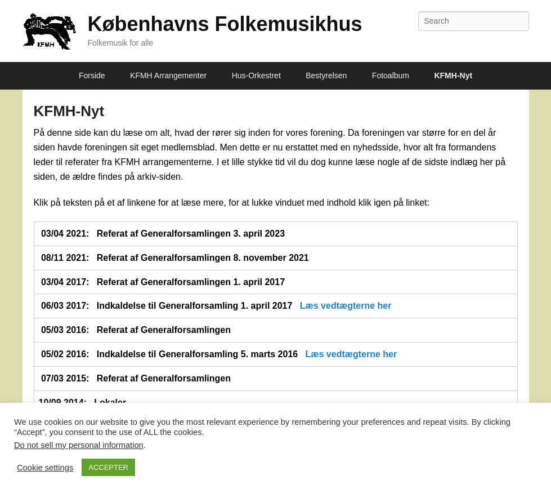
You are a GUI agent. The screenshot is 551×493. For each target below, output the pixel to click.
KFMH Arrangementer (168, 75)
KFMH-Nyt (453, 75)
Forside (92, 75)
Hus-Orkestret (256, 75)
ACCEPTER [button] (108, 467)
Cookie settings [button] (45, 467)
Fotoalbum (390, 75)
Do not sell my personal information (79, 445)
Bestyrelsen (326, 75)
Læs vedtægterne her (346, 305)
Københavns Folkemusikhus (225, 23)
